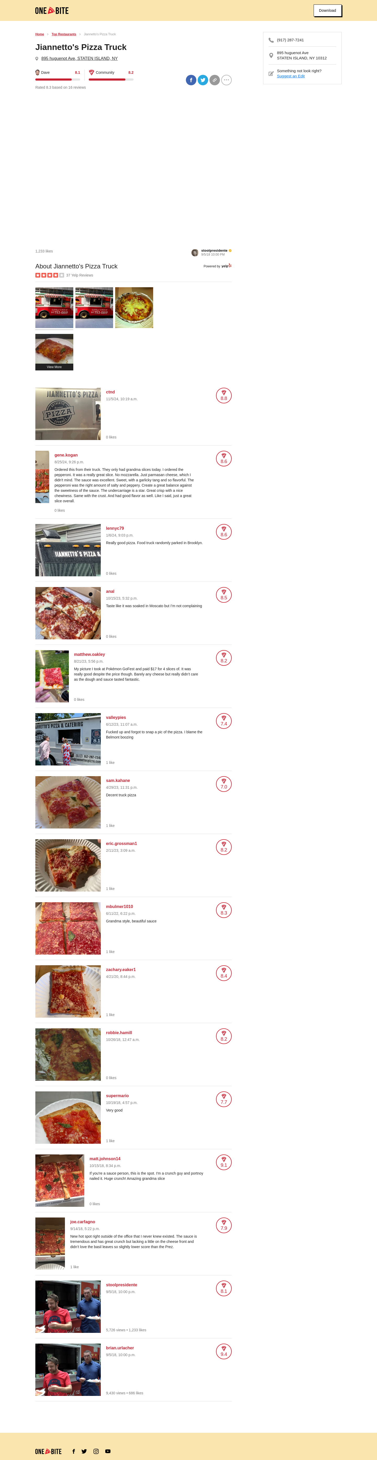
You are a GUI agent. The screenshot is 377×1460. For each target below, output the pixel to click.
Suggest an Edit (291, 76)
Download (327, 10)
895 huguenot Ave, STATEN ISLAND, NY (79, 58)
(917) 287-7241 (290, 40)
